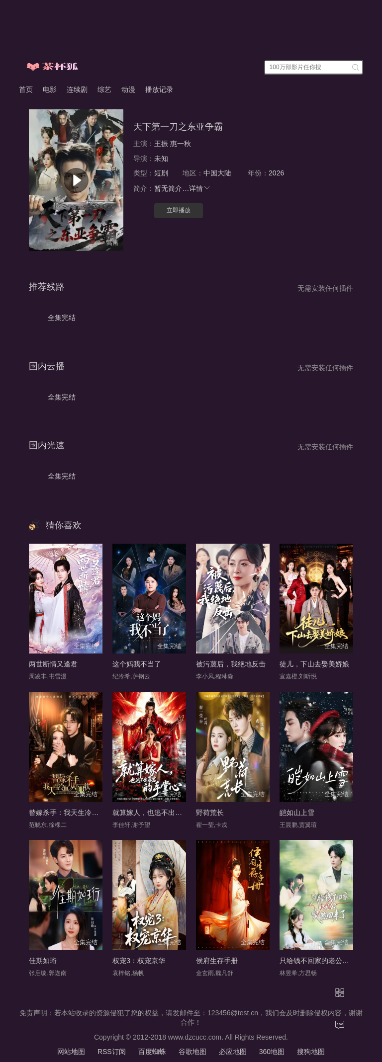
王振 (161, 144)
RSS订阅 (111, 1052)
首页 (26, 89)
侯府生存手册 (217, 961)
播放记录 (159, 89)
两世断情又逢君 (53, 664)
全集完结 (62, 318)
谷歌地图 (192, 1052)
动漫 (128, 89)
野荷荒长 (210, 813)
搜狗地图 (311, 1052)
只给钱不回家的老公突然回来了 (328, 961)
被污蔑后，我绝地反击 (231, 664)
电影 (50, 89)
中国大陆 (217, 173)
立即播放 (179, 210)
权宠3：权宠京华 (138, 961)
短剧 (161, 173)
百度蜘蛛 (152, 1052)
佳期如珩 (43, 961)
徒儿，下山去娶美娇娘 (314, 664)
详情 (200, 188)
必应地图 (233, 1052)
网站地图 (71, 1052)
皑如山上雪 (297, 813)
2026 (276, 173)
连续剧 (77, 89)
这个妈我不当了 (136, 664)
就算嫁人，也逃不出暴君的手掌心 (164, 813)
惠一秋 (180, 144)
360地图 (272, 1052)
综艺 (104, 89)
